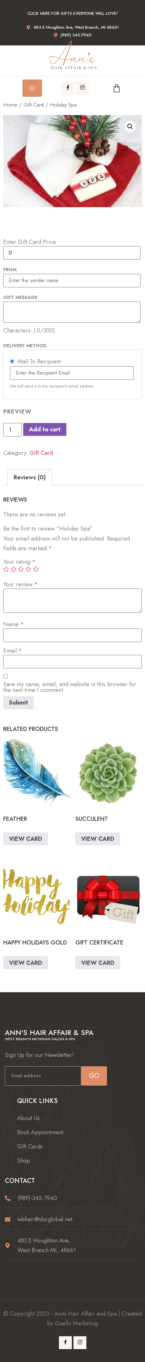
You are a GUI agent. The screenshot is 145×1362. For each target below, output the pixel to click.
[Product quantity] (12, 429)
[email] (42, 1076)
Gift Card (34, 105)
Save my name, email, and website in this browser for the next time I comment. (69, 687)
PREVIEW (17, 412)
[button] (130, 126)
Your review (20, 584)
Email (12, 651)
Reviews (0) (30, 477)
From (9, 269)
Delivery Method (25, 345)
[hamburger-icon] (32, 88)
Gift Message (20, 297)
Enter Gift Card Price (29, 242)
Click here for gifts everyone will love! (72, 13)
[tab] (29, 477)
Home (10, 105)
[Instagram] (82, 88)
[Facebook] (68, 88)
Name (13, 624)
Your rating (19, 562)
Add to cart (45, 429)
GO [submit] (94, 1075)
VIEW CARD (25, 839)
